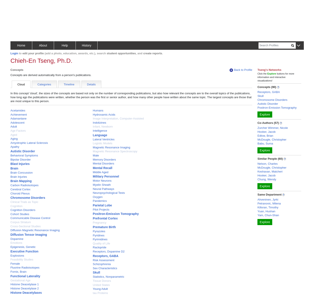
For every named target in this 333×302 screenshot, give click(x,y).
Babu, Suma (265, 143)
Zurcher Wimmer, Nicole (272, 127)
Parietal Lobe (102, 205)
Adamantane (18, 118)
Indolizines (99, 122)
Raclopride (99, 247)
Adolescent (17, 122)
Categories (44, 84)
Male (96, 155)
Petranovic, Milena (269, 203)
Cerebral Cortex (20, 189)
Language (100, 135)
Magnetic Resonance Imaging (111, 147)
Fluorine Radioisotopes (24, 267)
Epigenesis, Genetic (23, 247)
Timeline (69, 84)
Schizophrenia (102, 264)
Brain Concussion (21, 172)
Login (14, 53)
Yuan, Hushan (266, 211)
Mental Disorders (103, 163)
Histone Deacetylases (26, 292)
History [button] (86, 45)
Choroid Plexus (20, 193)
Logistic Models (102, 143)
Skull (96, 272)
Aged (13, 134)
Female (15, 263)
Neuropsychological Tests (109, 192)
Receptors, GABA (105, 256)
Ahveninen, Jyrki (267, 199)
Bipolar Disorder (20, 159)
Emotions (16, 242)
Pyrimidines (100, 239)
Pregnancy (99, 222)
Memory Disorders (104, 159)
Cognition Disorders (22, 210)
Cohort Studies (19, 214)
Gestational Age (20, 280)
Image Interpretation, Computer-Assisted (118, 118)
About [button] (43, 45)
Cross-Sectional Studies (25, 226)
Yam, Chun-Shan (268, 215)
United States (101, 285)
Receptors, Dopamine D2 (109, 251)
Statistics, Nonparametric (108, 276)
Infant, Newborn (103, 126)
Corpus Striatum (20, 222)
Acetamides (17, 110)
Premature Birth (104, 227)
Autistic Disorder (22, 151)
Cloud (21, 84)
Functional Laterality (25, 276)
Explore (265, 114)
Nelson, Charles (267, 163)
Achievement (18, 114)
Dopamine (16, 239)
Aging (14, 138)
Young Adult (100, 288)
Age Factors (18, 130)
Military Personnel (106, 176)
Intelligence (100, 130)
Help (65, 45)
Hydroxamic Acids (104, 114)
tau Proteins (100, 293)
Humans (98, 110)
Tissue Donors (102, 280)
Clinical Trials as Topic (24, 202)
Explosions (17, 255)
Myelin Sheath (102, 184)
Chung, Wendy (266, 179)
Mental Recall (102, 168)
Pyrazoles (99, 231)
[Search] (275, 45)
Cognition (16, 206)
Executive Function (24, 251)
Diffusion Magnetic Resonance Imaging (35, 230)
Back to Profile (241, 70)
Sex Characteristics (105, 268)
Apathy (14, 146)
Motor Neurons (102, 180)
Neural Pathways (103, 189)
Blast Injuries (20, 164)
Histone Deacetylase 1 (24, 284)
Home (21, 45)
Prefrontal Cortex (105, 218)
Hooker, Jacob (266, 131)
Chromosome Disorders (27, 197)
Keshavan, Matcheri (269, 171)
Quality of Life (101, 243)
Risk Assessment (103, 260)
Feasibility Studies (21, 259)
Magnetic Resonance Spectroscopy (115, 151)
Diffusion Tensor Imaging (28, 234)
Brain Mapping (21, 181)
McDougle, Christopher (271, 139)
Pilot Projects (101, 209)
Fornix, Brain (18, 271)
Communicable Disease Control (30, 218)
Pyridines (98, 235)
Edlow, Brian (265, 135)
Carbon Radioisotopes (24, 185)
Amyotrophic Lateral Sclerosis (29, 142)
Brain (14, 168)
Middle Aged (100, 172)
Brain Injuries (18, 176)
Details (91, 84)
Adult (13, 126)
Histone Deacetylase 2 (24, 288)
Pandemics (100, 200)
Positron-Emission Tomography (116, 214)
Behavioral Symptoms (24, 155)
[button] (298, 45)
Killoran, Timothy (267, 207)
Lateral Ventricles (104, 139)
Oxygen (98, 197)
